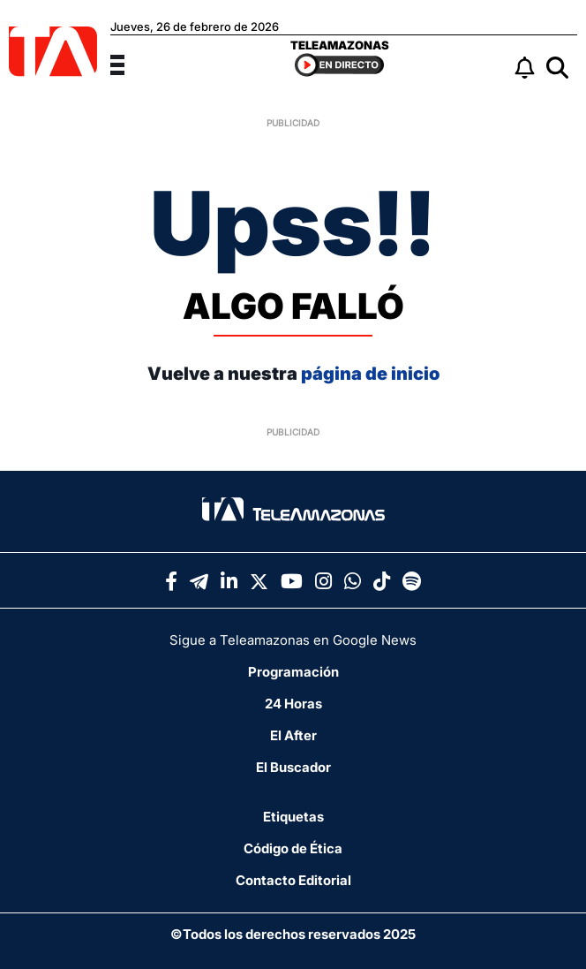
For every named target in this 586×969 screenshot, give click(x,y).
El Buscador (293, 767)
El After (293, 735)
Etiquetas (293, 816)
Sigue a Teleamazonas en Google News (293, 640)
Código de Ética (293, 848)
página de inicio (370, 373)
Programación (293, 671)
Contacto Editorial (293, 880)
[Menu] (128, 62)
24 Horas (293, 703)
